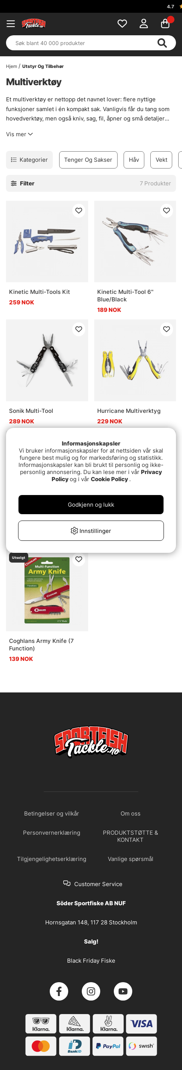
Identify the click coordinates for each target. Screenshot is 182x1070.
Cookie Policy (109, 479)
